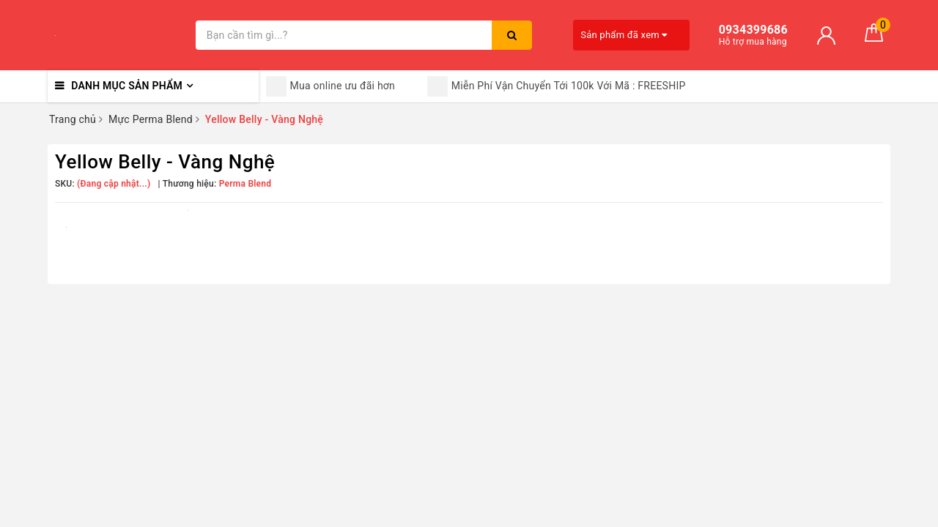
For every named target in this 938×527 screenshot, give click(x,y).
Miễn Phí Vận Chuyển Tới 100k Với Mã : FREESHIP (556, 86)
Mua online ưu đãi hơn (331, 86)
